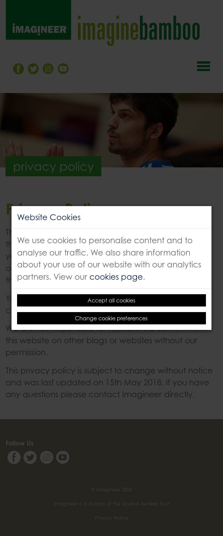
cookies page (116, 277)
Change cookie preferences (111, 318)
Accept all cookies (111, 300)
